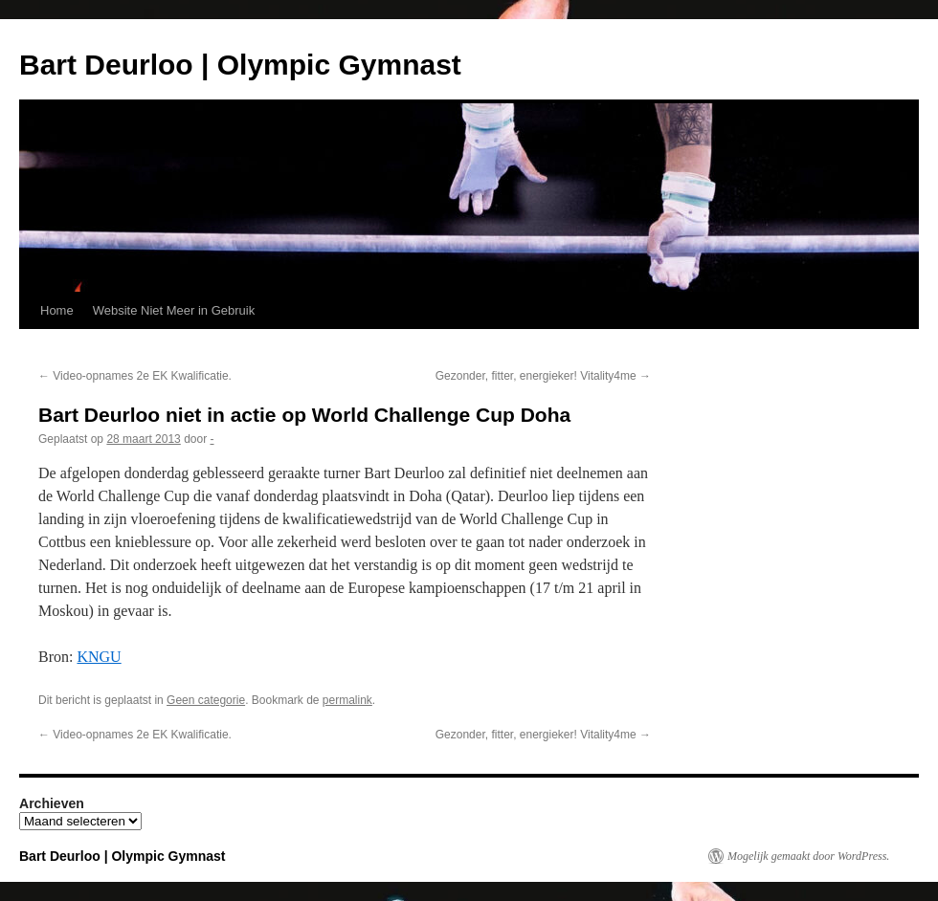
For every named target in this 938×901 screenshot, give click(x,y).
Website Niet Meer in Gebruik (174, 310)
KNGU (99, 656)
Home (57, 310)
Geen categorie (206, 700)
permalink (347, 700)
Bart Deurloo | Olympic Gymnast (240, 64)
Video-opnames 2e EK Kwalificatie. (135, 376)
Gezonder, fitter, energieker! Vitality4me (543, 376)
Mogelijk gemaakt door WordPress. (808, 856)
